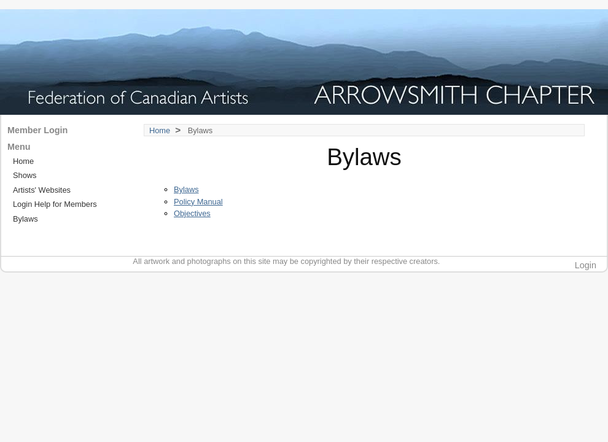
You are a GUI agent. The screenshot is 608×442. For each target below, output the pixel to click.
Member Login (37, 130)
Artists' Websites (42, 190)
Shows (24, 175)
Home (159, 130)
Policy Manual (198, 201)
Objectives (192, 213)
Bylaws (186, 189)
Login (585, 265)
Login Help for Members (55, 204)
